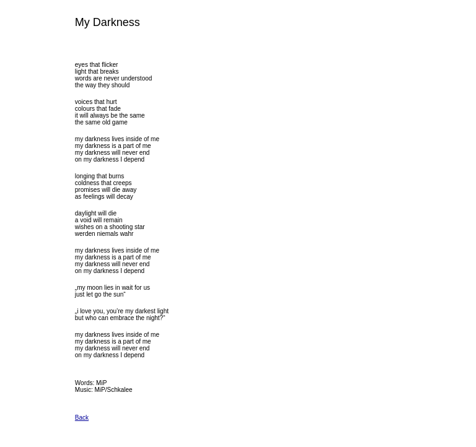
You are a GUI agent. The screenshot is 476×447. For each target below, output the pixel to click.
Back (82, 417)
